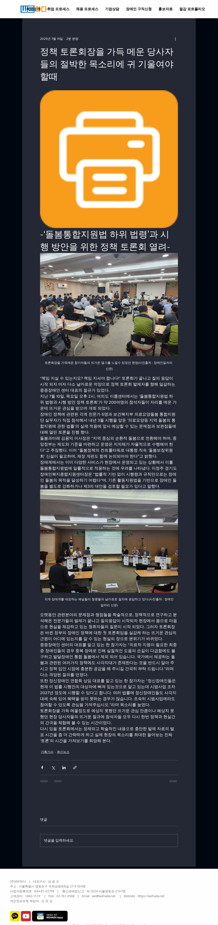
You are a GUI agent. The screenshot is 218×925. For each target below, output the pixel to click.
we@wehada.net (104, 896)
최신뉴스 (63, 752)
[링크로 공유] (75, 767)
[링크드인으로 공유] (64, 767)
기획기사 (47, 752)
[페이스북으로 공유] (42, 767)
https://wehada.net (151, 896)
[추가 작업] (175, 38)
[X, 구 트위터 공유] (53, 767)
